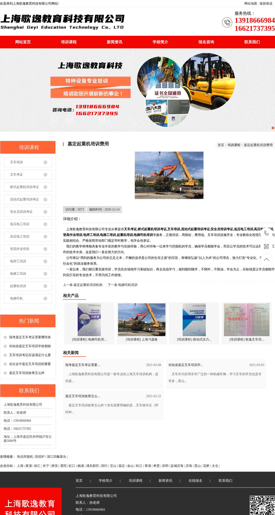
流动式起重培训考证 (24, 199)
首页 (221, 145)
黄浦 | (29, 466)
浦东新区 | (93, 466)
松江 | (140, 466)
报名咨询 (206, 42)
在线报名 (195, 480)
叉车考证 (16, 174)
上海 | (21, 466)
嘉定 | (122, 466)
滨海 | (190, 466)
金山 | (131, 466)
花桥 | (207, 466)
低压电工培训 (19, 224)
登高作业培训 (19, 249)
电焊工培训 (18, 261)
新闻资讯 (114, 42)
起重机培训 (18, 286)
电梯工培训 (18, 273)
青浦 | (149, 466)
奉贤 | (157, 466)
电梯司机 (16, 298)
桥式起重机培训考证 (24, 187)
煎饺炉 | (41, 456)
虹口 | (73, 466)
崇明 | (166, 466)
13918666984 (267, 233)
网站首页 (23, 42)
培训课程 (69, 42)
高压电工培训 (19, 236)
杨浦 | (81, 466)
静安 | (56, 466)
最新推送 (266, 3)
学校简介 (160, 42)
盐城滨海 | (178, 466)
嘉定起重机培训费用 (258, 145)
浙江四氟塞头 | (57, 456)
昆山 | (198, 466)
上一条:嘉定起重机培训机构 (82, 285)
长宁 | (47, 466)
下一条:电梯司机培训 (123, 285)
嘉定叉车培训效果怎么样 (26, 373)
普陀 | (64, 466)
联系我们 (252, 42)
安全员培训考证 (21, 211)
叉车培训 (16, 162)
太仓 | (216, 466)
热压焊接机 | (26, 456)
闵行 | (105, 466)
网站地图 (250, 3)
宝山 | (114, 466)
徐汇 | (38, 466)
